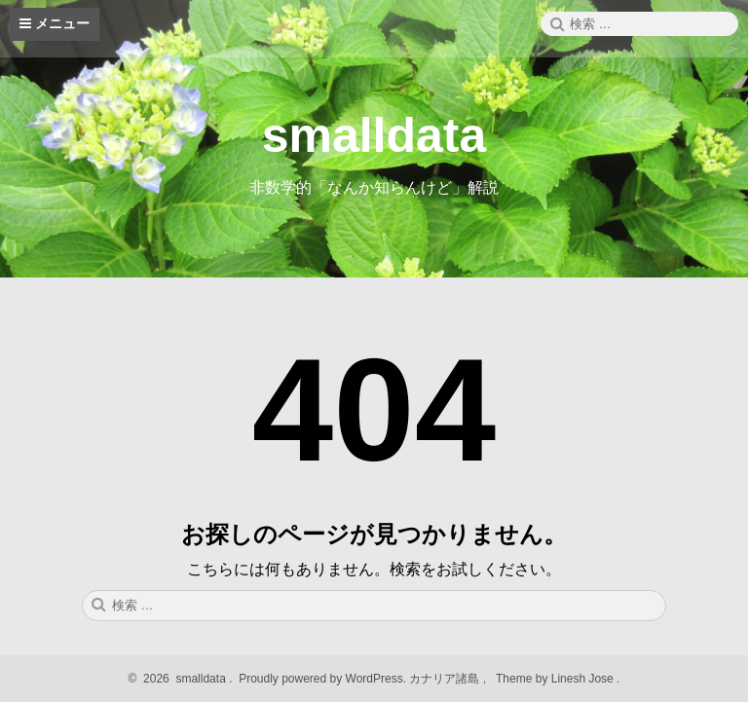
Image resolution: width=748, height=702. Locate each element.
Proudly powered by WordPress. (323, 678)
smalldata (374, 135)
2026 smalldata (182, 678)
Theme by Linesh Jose (556, 678)
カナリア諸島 (445, 678)
